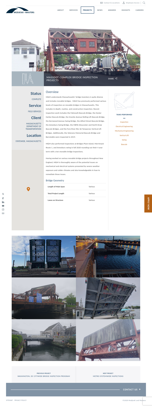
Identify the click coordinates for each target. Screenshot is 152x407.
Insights (126, 10)
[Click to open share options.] (124, 78)
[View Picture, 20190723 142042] (108, 298)
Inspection (124, 122)
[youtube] (3, 205)
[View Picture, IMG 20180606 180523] (44, 256)
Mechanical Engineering (124, 131)
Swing (124, 140)
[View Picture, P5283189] (108, 340)
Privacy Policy (20, 400)
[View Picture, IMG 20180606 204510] (108, 256)
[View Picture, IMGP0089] (44, 298)
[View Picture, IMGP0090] (44, 340)
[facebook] (3, 198)
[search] (143, 3)
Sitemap (9, 400)
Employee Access (131, 3)
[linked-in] (3, 202)
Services (73, 10)
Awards (112, 10)
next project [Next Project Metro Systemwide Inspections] (108, 374)
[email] (3, 213)
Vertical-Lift (124, 135)
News (99, 10)
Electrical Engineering (124, 126)
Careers (140, 10)
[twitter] (3, 194)
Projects (87, 10)
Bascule (124, 144)
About (60, 10)
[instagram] (3, 209)
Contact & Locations (110, 3)
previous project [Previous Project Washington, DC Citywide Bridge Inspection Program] (43, 374)
